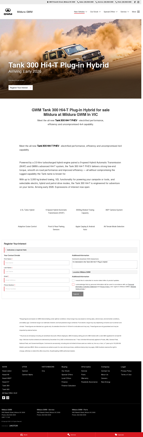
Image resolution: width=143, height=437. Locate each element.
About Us (104, 374)
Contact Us (105, 371)
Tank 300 (5, 385)
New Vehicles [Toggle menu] (80, 11)
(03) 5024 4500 (11, 415)
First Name (36, 261)
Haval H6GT (6, 378)
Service (84, 371)
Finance (65, 382)
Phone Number (36, 287)
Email (36, 279)
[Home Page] (8, 11)
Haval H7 (5, 382)
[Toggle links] (10, 425)
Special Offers (67, 374)
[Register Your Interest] (20, 87)
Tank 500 (5, 389)
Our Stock (66, 371)
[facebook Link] (135, 2)
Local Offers (66, 378)
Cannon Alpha (27, 374)
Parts (83, 374)
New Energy (105, 382)
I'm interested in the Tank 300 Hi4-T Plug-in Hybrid (104, 264)
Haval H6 (5, 374)
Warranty (84, 378)
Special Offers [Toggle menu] (111, 11)
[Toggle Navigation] (136, 11)
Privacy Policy (126, 371)
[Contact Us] (61, 2)
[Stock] (24, 434)
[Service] (71, 434)
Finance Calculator (69, 385)
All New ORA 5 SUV (9, 393)
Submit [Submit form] (76, 294)
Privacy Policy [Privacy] (104, 287)
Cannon (25, 371)
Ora (43, 371)
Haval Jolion (6, 371)
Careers (104, 378)
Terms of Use (126, 374)
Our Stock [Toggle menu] (95, 11)
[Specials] (119, 434)
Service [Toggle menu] (125, 11)
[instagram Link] (138, 2)
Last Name (36, 270)
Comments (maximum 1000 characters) (104, 263)
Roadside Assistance (89, 382)
